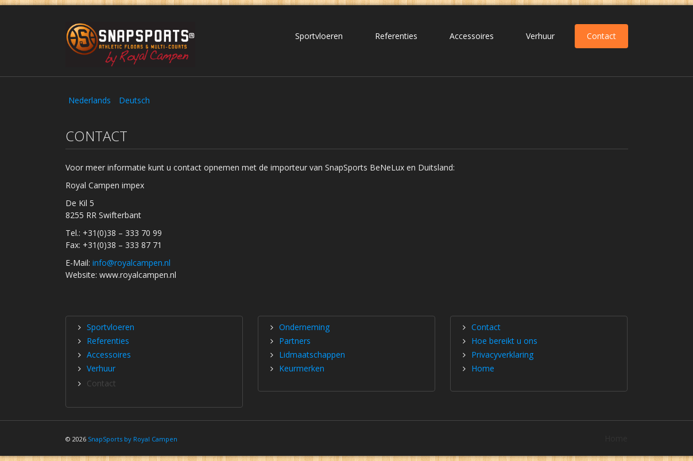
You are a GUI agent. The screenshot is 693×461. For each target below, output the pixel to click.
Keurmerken (301, 368)
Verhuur (540, 35)
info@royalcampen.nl (131, 262)
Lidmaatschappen (312, 354)
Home (482, 368)
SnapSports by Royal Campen (132, 439)
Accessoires (472, 35)
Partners (295, 340)
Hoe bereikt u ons (504, 340)
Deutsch (134, 100)
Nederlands (90, 100)
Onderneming (304, 326)
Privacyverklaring (502, 354)
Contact (601, 35)
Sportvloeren (319, 35)
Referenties (396, 35)
